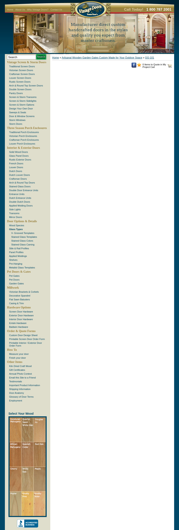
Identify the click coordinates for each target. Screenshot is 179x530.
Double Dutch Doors (19, 202)
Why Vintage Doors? (38, 9)
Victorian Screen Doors (21, 70)
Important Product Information (24, 385)
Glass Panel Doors (19, 156)
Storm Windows (17, 120)
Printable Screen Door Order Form (27, 339)
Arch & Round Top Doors (22, 182)
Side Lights (15, 209)
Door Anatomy (16, 393)
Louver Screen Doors (20, 78)
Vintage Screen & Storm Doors (26, 62)
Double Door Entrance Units (23, 190)
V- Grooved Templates (22, 233)
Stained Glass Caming (22, 244)
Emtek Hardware (18, 323)
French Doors (16, 163)
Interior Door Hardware (21, 319)
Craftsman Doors (18, 179)
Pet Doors (14, 279)
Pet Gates (14, 276)
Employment (15, 400)
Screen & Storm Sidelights (22, 101)
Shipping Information (20, 389)
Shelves (13, 260)
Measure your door (19, 354)
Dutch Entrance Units (20, 198)
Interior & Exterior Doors (23, 147)
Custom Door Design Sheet (23, 335)
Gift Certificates (17, 370)
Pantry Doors (16, 93)
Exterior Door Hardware (21, 315)
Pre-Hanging (15, 263)
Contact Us (56, 9)
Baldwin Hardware (18, 327)
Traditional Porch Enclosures (24, 132)
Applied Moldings (18, 256)
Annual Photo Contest (20, 373)
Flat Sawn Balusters (19, 299)
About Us (20, 9)
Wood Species (16, 225)
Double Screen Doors (20, 89)
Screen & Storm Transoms (22, 97)
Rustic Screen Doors (20, 81)
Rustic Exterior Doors (20, 159)
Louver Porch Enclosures (22, 143)
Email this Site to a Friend (22, 377)
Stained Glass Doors (20, 186)
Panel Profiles (16, 252)
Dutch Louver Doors (19, 175)
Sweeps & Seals (17, 112)
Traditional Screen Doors (22, 66)
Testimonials (15, 381)
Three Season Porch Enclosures (27, 128)
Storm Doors (15, 124)
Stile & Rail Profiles (19, 248)
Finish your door (17, 358)
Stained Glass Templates (24, 237)
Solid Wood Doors (18, 152)
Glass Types (16, 229)
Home (10, 9)
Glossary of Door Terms (21, 396)
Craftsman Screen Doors (22, 74)
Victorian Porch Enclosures (23, 136)
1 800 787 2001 (158, 9)
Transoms (14, 213)
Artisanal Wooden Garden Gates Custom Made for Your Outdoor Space (102, 57)
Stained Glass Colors (22, 240)
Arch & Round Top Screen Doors (26, 85)
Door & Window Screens (22, 116)
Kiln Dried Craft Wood (20, 366)
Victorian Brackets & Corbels (24, 292)
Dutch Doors (15, 171)
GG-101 (149, 57)
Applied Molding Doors (21, 205)
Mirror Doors (15, 217)
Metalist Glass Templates (22, 267)
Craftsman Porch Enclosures (24, 140)
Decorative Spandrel (19, 295)
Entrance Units (16, 194)
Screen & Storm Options (21, 104)
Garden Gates (16, 283)
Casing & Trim (16, 303)
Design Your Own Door (21, 108)
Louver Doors (16, 167)
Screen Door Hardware (21, 311)
